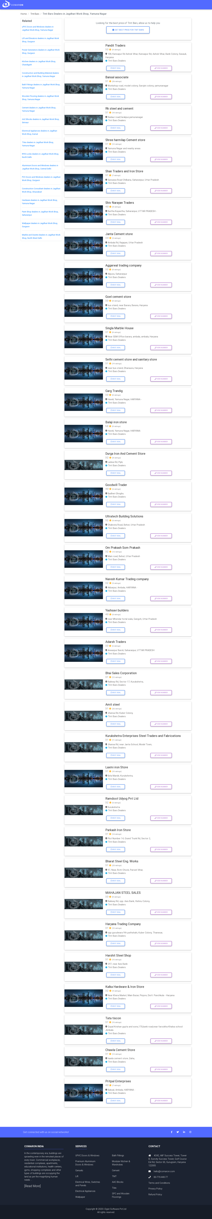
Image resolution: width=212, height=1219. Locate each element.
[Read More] (32, 1186)
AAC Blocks (117, 1182)
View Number (161, 68)
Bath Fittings (118, 1155)
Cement (115, 1170)
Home (24, 13)
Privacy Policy (155, 1188)
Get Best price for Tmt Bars (128, 30)
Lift (76, 1176)
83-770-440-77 (161, 1177)
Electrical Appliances (85, 1191)
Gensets (79, 1170)
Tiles (114, 1187)
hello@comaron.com (164, 1171)
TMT (114, 1176)
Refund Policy (155, 1194)
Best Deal (116, 68)
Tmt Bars (34, 13)
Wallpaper (80, 1197)
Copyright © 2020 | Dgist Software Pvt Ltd (106, 1211)
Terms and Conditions (159, 1183)
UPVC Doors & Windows (87, 1155)
